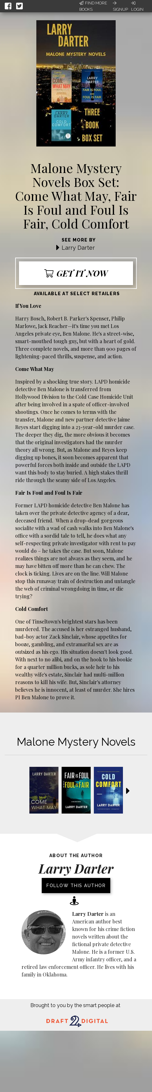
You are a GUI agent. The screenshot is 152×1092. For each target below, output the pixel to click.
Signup (120, 6)
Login (137, 6)
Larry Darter (78, 247)
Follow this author (76, 885)
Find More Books (93, 6)
